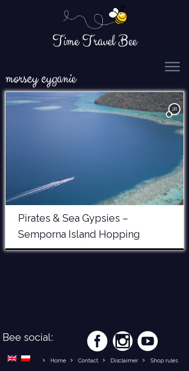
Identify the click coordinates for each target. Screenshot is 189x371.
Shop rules (164, 360)
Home (58, 360)
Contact (88, 360)
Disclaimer (124, 360)
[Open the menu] (172, 67)
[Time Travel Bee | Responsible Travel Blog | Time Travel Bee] (94, 18)
